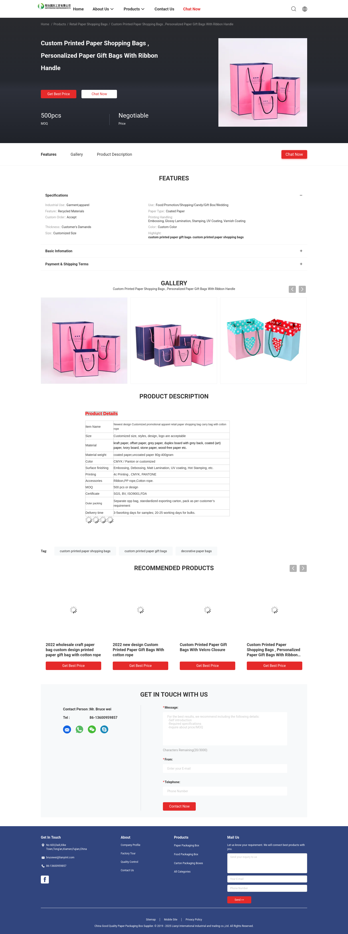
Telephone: (172, 782)
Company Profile (130, 845)
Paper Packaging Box (186, 845)
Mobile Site (170, 919)
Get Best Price (58, 94)
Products (59, 24)
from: (169, 759)
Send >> (239, 899)
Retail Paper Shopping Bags (88, 24)
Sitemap (151, 919)
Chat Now (99, 94)
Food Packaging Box (186, 854)
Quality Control (129, 861)
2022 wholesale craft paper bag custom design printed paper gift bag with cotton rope (73, 649)
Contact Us (127, 870)
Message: (171, 707)
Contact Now (179, 806)
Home (45, 24)
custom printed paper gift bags (146, 551)
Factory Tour (128, 853)
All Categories (182, 871)
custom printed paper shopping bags (85, 551)
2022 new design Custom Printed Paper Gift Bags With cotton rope (138, 649)
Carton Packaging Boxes (188, 863)
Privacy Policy (194, 919)
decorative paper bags (196, 551)
